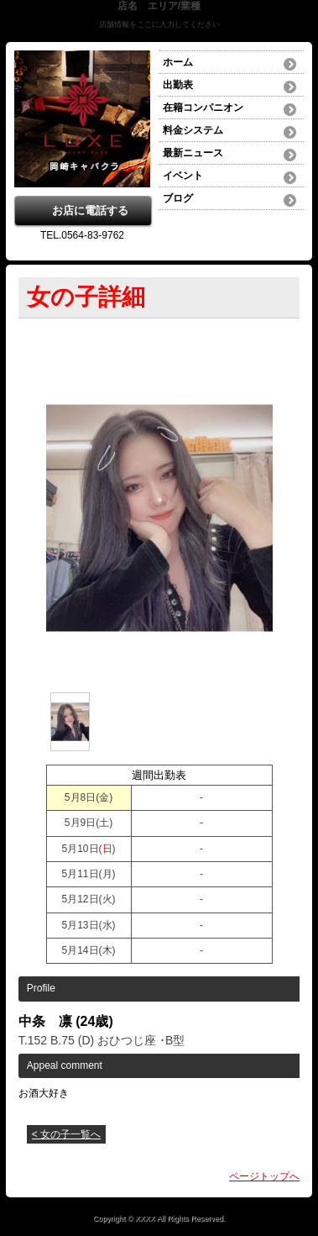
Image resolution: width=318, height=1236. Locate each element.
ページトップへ (264, 1176)
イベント (183, 175)
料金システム (193, 130)
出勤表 (178, 85)
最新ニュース (193, 153)
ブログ (178, 198)
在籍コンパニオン (203, 107)
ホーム (178, 62)
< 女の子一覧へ (66, 1134)
